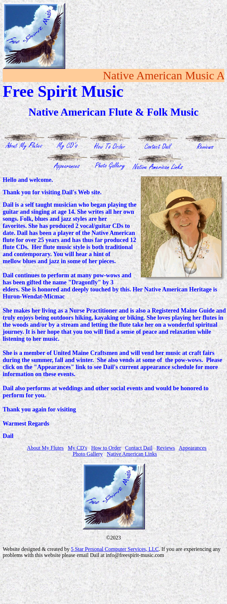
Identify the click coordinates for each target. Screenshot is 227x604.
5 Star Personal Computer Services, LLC (115, 549)
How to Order (106, 448)
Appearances (192, 448)
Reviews (165, 448)
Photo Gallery (88, 454)
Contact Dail (138, 448)
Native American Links (132, 454)
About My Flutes (45, 448)
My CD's (77, 448)
